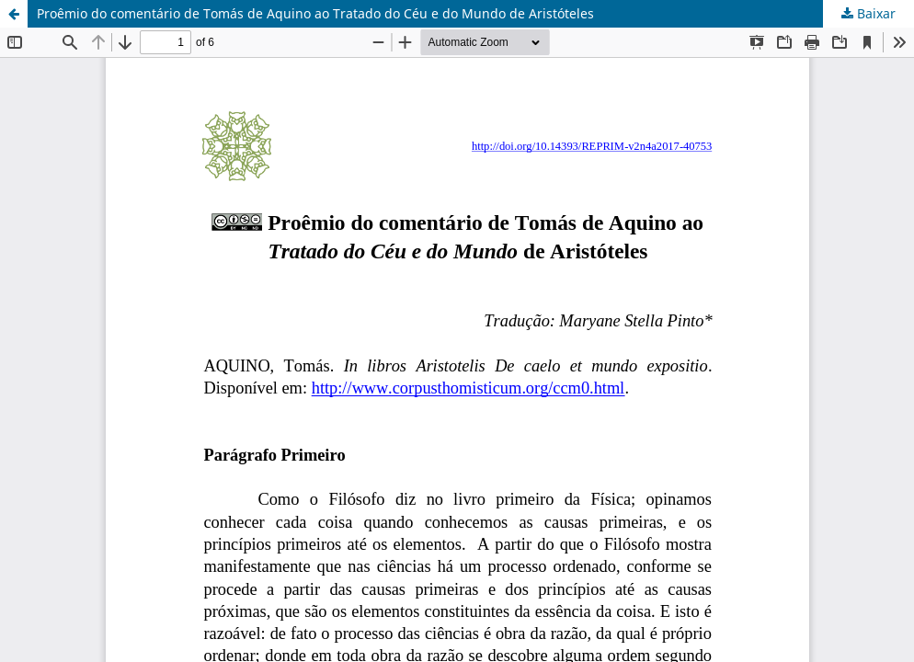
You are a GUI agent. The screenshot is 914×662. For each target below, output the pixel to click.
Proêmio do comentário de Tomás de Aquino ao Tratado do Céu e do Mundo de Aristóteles (315, 13)
